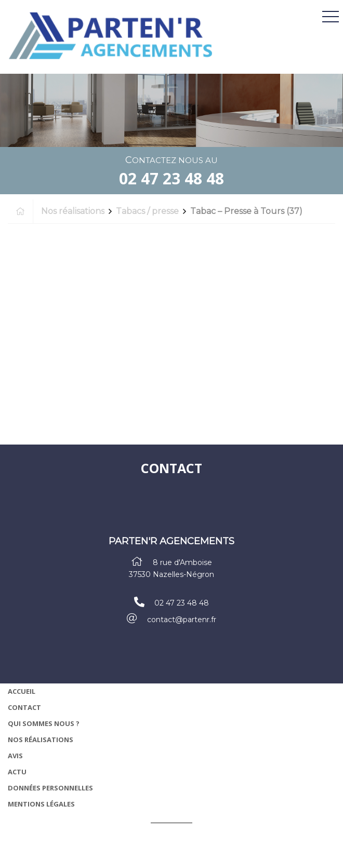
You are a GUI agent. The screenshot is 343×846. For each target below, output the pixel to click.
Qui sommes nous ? (44, 723)
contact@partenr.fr (181, 619)
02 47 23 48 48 (171, 178)
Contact (24, 707)
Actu (17, 771)
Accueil (21, 691)
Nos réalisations (40, 739)
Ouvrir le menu (330, 17)
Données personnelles (50, 788)
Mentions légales (41, 804)
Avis (15, 755)
